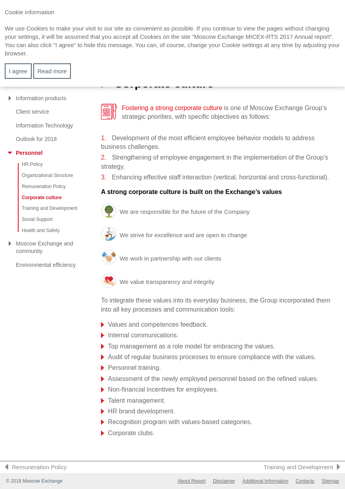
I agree (18, 71)
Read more (52, 71)
